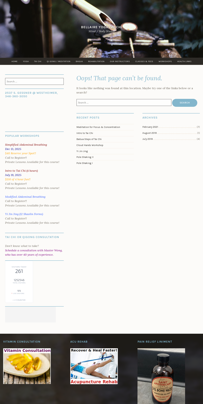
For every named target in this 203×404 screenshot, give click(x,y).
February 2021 (150, 127)
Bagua (79, 61)
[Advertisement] (30, 314)
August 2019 (149, 133)
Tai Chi (37, 61)
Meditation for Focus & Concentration (98, 127)
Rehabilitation (96, 61)
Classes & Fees (144, 61)
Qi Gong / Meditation (58, 61)
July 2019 (147, 139)
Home (15, 61)
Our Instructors (120, 61)
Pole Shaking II (85, 157)
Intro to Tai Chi (84, 133)
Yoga (26, 61)
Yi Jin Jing (82, 151)
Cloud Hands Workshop (89, 145)
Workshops (165, 61)
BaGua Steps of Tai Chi (89, 139)
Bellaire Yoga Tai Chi (101, 27)
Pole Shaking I (84, 163)
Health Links (184, 61)
